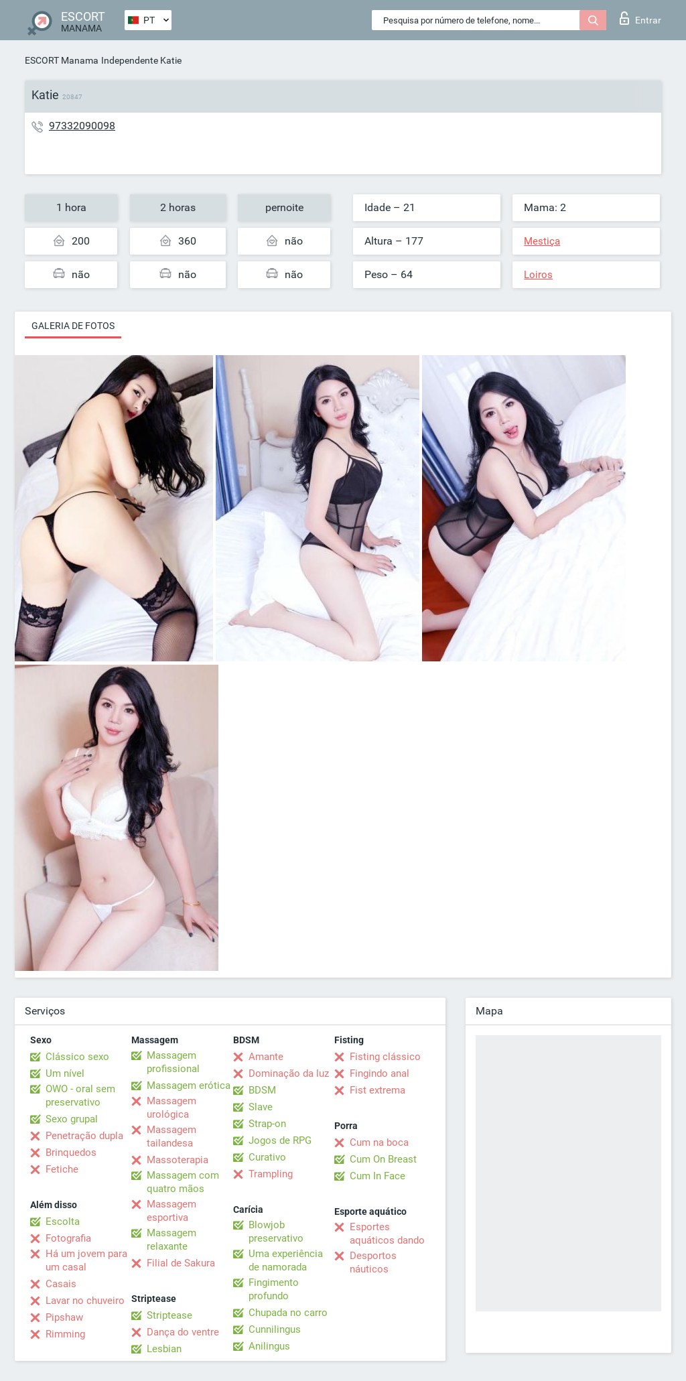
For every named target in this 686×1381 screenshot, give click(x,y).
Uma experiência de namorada (286, 1260)
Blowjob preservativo (276, 1231)
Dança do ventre (183, 1332)
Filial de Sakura (181, 1263)
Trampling (271, 1174)
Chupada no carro (288, 1313)
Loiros (538, 275)
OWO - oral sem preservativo (80, 1095)
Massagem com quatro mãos (183, 1182)
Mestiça (542, 241)
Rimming (65, 1334)
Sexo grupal (72, 1119)
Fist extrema (377, 1090)
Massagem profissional (173, 1062)
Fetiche (62, 1169)
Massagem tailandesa (171, 1136)
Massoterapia (177, 1160)
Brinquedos (71, 1152)
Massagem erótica (188, 1085)
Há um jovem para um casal (86, 1260)
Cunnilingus (275, 1329)
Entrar (640, 18)
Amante (266, 1057)
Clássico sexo (77, 1057)
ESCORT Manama (61, 60)
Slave (261, 1107)
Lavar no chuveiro (85, 1301)
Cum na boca (379, 1142)
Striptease (169, 1315)
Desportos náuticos (373, 1262)
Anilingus (269, 1346)
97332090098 (82, 125)
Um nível (65, 1073)
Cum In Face (377, 1176)
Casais (61, 1284)
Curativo (267, 1157)
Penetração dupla (84, 1136)
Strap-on (267, 1124)
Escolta (63, 1221)
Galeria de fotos (73, 325)
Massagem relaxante (171, 1239)
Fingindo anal (379, 1073)
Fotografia (68, 1238)
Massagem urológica (171, 1107)
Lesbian (164, 1349)
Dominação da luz (289, 1073)
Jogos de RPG (280, 1140)
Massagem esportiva (171, 1211)
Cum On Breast (383, 1159)
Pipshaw (64, 1317)
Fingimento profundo (274, 1289)
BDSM (262, 1090)
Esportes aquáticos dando (387, 1233)
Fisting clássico (385, 1057)
